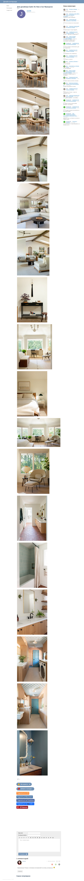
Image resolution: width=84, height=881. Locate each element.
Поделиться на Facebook (25, 800)
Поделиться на (25, 804)
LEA (67, 9)
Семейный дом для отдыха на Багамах (72, 32)
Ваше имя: (20, 833)
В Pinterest (23, 807)
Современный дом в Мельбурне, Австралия (72, 78)
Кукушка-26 (68, 43)
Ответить (20, 871)
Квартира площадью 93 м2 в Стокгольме (72, 96)
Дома (18, 8)
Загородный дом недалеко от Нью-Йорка (71, 20)
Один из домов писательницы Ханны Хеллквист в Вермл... (69, 37)
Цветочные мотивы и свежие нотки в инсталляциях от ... (71, 84)
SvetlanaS (24, 861)
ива (67, 50)
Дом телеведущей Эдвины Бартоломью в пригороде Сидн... (70, 114)
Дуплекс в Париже (73, 9)
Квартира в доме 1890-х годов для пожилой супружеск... (71, 15)
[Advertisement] (71, 148)
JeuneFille (29, 10)
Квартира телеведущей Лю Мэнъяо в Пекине (72, 27)
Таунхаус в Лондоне (73, 61)
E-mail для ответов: (22, 835)
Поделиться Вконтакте (24, 797)
